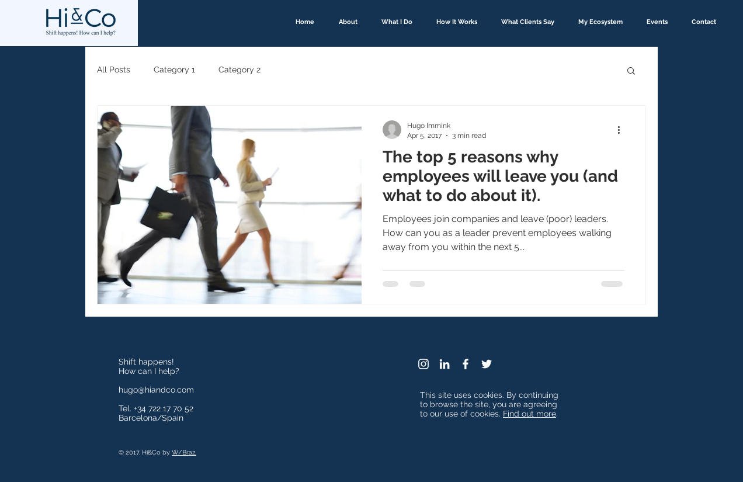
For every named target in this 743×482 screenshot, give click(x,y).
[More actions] (623, 130)
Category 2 (239, 69)
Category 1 (174, 69)
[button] (631, 71)
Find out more (529, 413)
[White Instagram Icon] (423, 364)
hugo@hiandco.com (156, 389)
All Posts (113, 69)
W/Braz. (184, 452)
